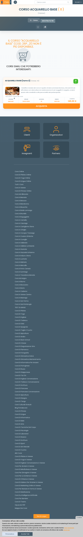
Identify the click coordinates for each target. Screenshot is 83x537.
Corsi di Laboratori (21, 434)
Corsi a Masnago (21, 298)
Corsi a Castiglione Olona (24, 226)
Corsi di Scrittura (21, 440)
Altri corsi (18, 453)
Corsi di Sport (20, 443)
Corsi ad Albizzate (21, 194)
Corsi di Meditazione (22, 492)
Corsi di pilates (20, 311)
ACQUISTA (41, 106)
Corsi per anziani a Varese (24, 466)
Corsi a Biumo (20, 281)
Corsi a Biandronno (22, 204)
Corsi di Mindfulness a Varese (26, 469)
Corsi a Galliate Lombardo (24, 246)
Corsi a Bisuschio (21, 207)
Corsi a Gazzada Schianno (25, 252)
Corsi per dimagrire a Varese (25, 472)
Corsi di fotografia (22, 353)
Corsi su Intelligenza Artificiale (26, 495)
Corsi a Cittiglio (20, 230)
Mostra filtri (48, 21)
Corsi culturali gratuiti (23, 405)
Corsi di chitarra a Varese (24, 479)
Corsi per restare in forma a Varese (28, 489)
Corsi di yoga (20, 314)
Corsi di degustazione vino (25, 346)
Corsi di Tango (20, 401)
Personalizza (9, 534)
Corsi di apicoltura (22, 333)
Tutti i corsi (19, 184)
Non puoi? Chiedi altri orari (14, 97)
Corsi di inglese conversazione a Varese (30, 463)
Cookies (79, 517)
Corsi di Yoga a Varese (23, 460)
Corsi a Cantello (21, 220)
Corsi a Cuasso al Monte (24, 236)
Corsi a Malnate (21, 262)
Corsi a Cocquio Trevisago (25, 233)
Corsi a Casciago (21, 223)
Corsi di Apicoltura (22, 395)
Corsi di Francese (21, 388)
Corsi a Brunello (20, 213)
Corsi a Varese (20, 188)
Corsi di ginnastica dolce (24, 356)
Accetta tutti (25, 534)
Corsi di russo (20, 369)
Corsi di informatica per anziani (26, 362)
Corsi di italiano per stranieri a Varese (29, 482)
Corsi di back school (22, 340)
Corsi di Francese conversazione (27, 392)
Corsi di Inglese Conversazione (26, 379)
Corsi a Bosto (20, 288)
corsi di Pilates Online (23, 175)
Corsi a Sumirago (21, 272)
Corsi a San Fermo (22, 301)
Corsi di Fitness (20, 411)
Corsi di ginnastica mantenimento (28, 359)
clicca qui (66, 530)
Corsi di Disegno (21, 398)
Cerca (34, 20)
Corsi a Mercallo (21, 265)
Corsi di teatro (20, 502)
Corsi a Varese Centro (23, 294)
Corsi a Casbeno (21, 291)
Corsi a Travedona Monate (25, 275)
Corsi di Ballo (19, 421)
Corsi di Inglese (20, 317)
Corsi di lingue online (23, 181)
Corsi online (19, 171)
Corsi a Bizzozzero (21, 285)
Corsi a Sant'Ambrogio (23, 304)
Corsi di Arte (19, 424)
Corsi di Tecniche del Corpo (25, 427)
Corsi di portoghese (22, 366)
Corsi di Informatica (22, 417)
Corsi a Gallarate (21, 243)
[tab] (41, 81)
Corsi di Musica (20, 437)
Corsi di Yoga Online (22, 178)
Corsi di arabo (20, 337)
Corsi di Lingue (20, 414)
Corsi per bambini (21, 498)
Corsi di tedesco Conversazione (27, 382)
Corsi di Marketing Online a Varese (28, 485)
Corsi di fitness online (23, 191)
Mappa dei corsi (21, 508)
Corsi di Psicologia (21, 430)
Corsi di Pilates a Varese (24, 456)
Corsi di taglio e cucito (23, 330)
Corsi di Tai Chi (20, 375)
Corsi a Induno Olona (23, 256)
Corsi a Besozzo (21, 201)
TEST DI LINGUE (20, 307)
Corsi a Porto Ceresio (23, 269)
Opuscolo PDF (20, 505)
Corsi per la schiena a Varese (26, 476)
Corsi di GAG (19, 324)
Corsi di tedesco (21, 320)
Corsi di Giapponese (22, 372)
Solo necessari (69, 528)
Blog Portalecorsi (21, 408)
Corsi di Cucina (20, 450)
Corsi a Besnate (21, 197)
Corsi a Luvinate (21, 259)
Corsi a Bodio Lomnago (23, 210)
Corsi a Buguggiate (22, 217)
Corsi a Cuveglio (21, 239)
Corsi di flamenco (21, 349)
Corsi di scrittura (21, 385)
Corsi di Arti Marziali (22, 447)
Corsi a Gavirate (21, 249)
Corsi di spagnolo (21, 327)
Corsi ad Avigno (21, 278)
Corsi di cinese (20, 343)
